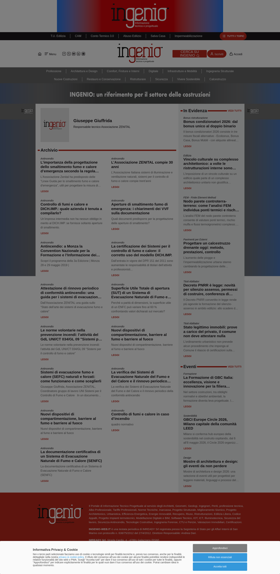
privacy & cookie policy (71, 557)
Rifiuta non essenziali (220, 557)
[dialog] (140, 557)
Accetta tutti (219, 566)
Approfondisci (220, 548)
